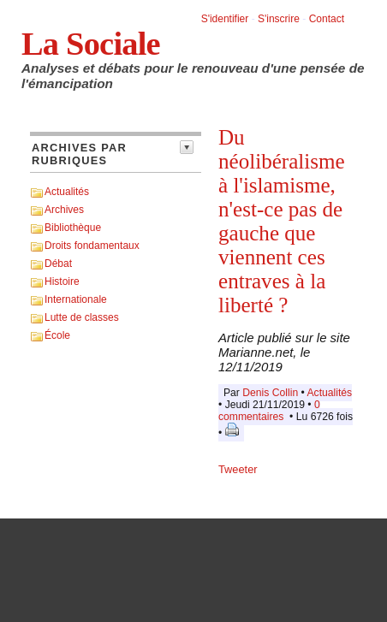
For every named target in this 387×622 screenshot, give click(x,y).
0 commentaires (269, 411)
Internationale (76, 299)
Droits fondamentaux (92, 246)
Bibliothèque (73, 228)
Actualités (67, 192)
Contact (326, 19)
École (57, 335)
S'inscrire (279, 19)
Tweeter (238, 469)
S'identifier (225, 19)
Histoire (62, 281)
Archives (64, 210)
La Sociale (90, 44)
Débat (58, 264)
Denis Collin (270, 393)
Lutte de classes (82, 317)
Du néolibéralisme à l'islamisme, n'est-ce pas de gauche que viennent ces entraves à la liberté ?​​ (281, 221)
